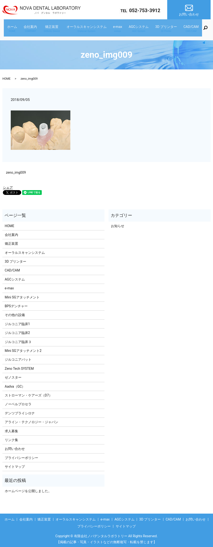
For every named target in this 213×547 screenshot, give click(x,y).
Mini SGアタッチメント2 (23, 349)
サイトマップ (15, 465)
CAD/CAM (182, 30)
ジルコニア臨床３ (18, 340)
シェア (8, 186)
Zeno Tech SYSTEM (19, 367)
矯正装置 (55, 30)
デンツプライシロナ (20, 411)
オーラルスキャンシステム (88, 30)
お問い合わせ (15, 447)
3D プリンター (160, 30)
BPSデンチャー (16, 304)
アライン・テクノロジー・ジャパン (31, 420)
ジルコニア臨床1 (17, 322)
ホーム (21, 30)
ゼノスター (13, 376)
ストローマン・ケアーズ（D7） (28, 394)
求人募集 (11, 429)
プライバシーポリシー (21, 456)
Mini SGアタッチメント (22, 295)
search (198, 30)
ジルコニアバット (18, 358)
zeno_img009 (16, 171)
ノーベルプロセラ (18, 402)
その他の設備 (15, 313)
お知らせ (117, 224)
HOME (6, 77)
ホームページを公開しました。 (28, 489)
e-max (116, 30)
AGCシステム (135, 30)
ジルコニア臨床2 (17, 331)
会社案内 (36, 30)
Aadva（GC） (15, 385)
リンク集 (11, 438)
